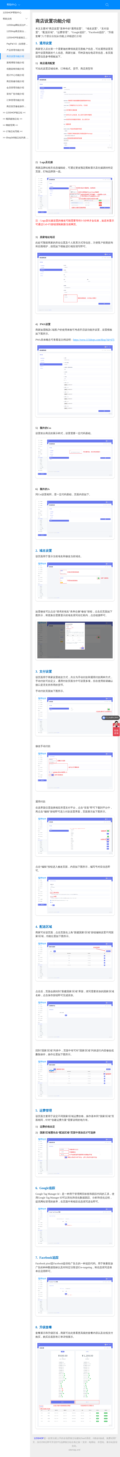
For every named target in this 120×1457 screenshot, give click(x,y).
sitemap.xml (74, 1450)
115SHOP (39, 1438)
